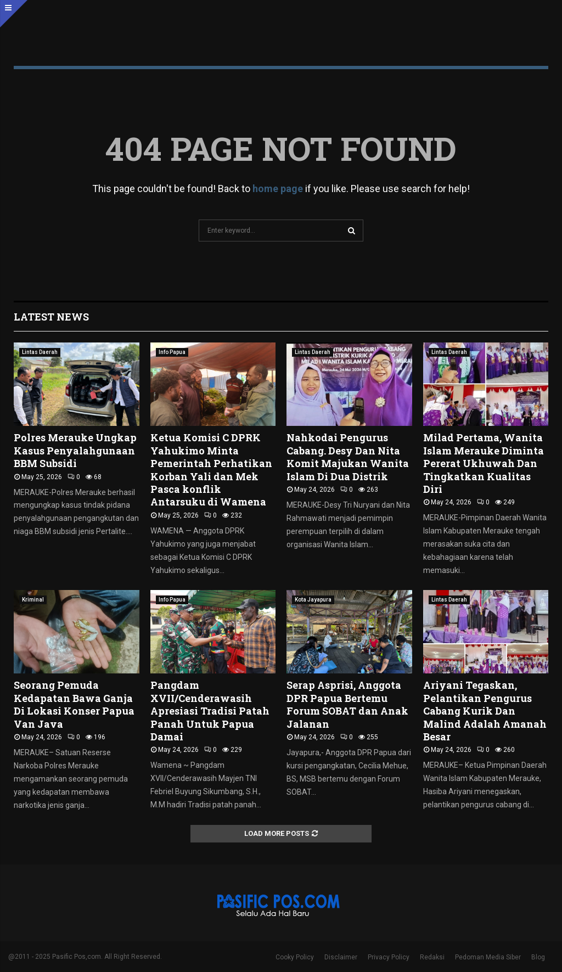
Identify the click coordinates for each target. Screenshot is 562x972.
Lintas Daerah (40, 352)
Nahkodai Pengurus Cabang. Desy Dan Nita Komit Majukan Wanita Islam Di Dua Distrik (347, 456)
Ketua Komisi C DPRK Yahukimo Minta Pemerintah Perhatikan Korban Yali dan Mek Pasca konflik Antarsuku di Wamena (211, 469)
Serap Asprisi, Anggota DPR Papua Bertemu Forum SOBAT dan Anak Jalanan (347, 704)
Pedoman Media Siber (488, 957)
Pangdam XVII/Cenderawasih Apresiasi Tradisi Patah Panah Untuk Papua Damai (209, 710)
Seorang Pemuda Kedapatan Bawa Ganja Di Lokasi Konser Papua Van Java (74, 704)
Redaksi (432, 957)
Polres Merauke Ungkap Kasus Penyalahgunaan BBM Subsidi (75, 450)
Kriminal (33, 600)
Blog (538, 957)
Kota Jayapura (313, 600)
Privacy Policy (388, 957)
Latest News (51, 316)
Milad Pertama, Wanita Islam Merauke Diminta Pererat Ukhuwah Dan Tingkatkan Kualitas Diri (483, 463)
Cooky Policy (295, 957)
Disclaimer (340, 957)
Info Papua (172, 352)
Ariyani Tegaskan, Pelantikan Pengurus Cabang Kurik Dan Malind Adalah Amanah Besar (485, 710)
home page (277, 188)
